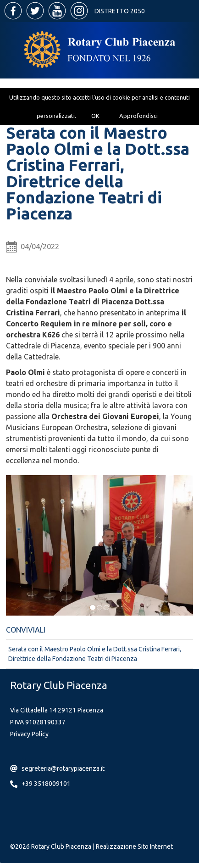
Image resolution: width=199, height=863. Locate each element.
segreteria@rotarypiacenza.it (63, 768)
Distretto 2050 (119, 11)
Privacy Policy (29, 734)
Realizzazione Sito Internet (134, 846)
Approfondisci (138, 115)
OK (95, 115)
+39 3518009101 (46, 783)
